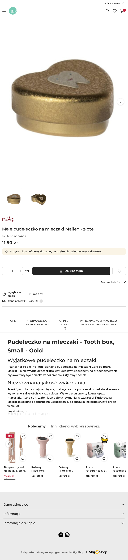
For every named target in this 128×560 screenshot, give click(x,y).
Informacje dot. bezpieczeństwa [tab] (37, 322)
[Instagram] (67, 534)
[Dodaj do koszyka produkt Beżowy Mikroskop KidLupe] (104, 458)
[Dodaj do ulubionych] (119, 271)
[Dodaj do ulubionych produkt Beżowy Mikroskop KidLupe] (104, 436)
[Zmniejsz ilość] (4, 271)
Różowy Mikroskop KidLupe (65, 469)
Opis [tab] (13, 320)
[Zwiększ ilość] (20, 271)
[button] (120, 102)
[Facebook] (60, 534)
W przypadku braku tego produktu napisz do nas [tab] (98, 322)
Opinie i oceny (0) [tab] (64, 324)
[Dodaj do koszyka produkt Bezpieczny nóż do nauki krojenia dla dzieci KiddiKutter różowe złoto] (50, 458)
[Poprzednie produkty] (9, 444)
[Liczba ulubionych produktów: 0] (115, 10)
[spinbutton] (12, 271)
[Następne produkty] (119, 444)
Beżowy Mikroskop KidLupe (92, 469)
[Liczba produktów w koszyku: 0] (122, 10)
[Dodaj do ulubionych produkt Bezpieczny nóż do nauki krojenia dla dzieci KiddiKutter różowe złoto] (50, 436)
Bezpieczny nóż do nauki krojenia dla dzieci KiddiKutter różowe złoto (42, 469)
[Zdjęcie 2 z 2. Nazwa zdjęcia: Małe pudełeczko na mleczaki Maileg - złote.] (39, 199)
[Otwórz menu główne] (4, 11)
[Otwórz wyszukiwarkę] (107, 10)
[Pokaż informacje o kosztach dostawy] (41, 301)
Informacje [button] (64, 514)
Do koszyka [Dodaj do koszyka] (71, 271)
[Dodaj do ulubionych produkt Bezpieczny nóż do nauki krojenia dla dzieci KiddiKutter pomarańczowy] (23, 436)
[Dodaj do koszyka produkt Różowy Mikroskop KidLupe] (77, 458)
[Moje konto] (113, 3)
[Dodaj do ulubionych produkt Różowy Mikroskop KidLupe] (77, 436)
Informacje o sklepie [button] (64, 523)
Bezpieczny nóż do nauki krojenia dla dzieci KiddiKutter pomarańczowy (15, 469)
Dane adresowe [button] (64, 505)
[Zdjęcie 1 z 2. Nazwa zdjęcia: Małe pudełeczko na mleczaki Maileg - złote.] (14, 199)
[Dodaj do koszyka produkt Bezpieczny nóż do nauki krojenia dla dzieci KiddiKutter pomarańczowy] (23, 458)
